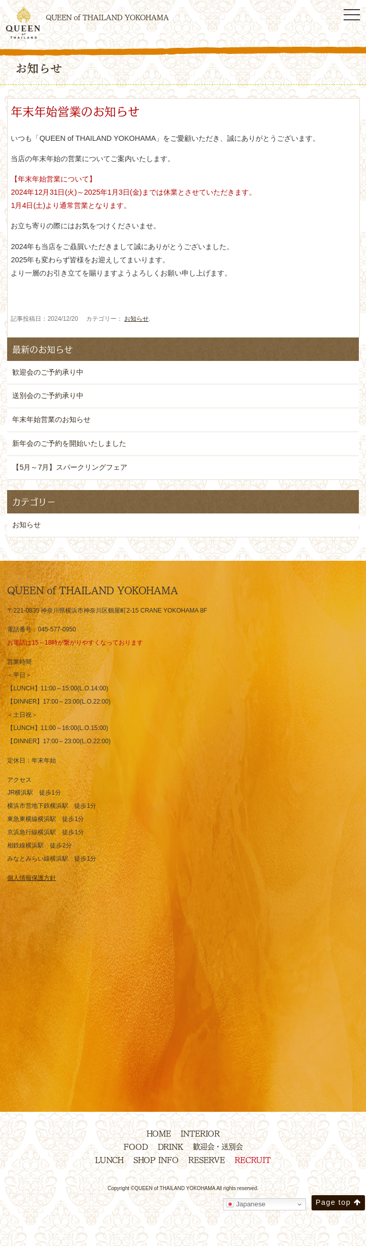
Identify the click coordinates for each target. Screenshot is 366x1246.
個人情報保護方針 (31, 878)
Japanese (246, 1204)
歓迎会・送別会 (218, 1146)
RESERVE (206, 1159)
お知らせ (136, 318)
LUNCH (109, 1159)
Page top (338, 1202)
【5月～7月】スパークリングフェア (69, 467)
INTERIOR (200, 1133)
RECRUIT (253, 1159)
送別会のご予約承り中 (47, 395)
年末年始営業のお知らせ (51, 419)
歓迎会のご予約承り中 (47, 372)
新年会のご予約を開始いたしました (69, 443)
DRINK (170, 1146)
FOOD (136, 1146)
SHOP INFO (156, 1159)
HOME (159, 1133)
